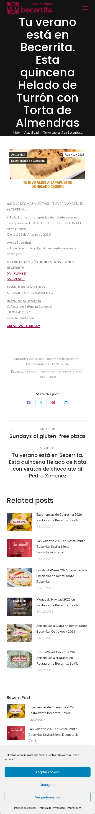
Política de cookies (25, 807)
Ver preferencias (47, 797)
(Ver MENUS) (16, 279)
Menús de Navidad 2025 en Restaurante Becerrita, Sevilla (57, 602)
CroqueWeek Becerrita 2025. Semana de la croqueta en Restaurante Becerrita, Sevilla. (57, 657)
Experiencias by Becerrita (28, 160)
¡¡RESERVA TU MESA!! (23, 326)
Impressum (74, 807)
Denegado (47, 785)
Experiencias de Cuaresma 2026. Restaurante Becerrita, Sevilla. (59, 517)
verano (52, 377)
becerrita (32, 371)
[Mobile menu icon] (85, 8)
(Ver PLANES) (16, 273)
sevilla (78, 371)
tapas (42, 377)
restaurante (65, 371)
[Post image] (19, 522)
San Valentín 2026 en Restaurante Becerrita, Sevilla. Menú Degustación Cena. (60, 546)
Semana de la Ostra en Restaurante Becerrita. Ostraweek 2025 (61, 628)
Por (37, 364)
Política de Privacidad (52, 807)
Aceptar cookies (47, 772)
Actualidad (18, 154)
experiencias (47, 371)
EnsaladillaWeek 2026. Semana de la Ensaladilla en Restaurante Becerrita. (61, 575)
